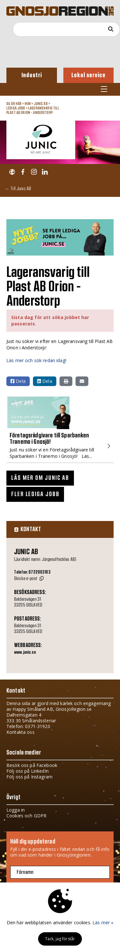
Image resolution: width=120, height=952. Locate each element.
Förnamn (25, 872)
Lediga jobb (15, 108)
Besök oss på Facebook (31, 765)
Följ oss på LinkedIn (27, 771)
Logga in (15, 810)
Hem (28, 104)
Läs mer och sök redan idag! (36, 360)
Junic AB (41, 104)
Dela (18, 381)
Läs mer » (102, 922)
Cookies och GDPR (26, 816)
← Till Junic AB (18, 188)
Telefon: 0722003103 (32, 572)
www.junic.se (25, 652)
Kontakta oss (20, 732)
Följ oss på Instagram (29, 777)
